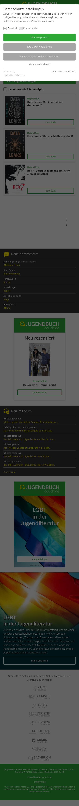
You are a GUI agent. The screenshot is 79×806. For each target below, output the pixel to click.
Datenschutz (70, 71)
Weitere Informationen (39, 64)
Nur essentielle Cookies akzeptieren (39, 56)
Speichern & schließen (39, 47)
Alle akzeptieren (39, 37)
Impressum (56, 71)
